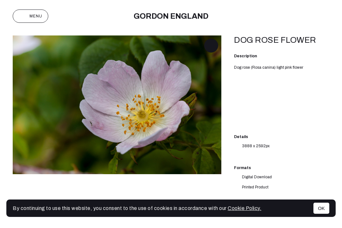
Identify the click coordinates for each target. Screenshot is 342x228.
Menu (30, 16)
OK (321, 208)
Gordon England (171, 16)
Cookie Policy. (244, 208)
